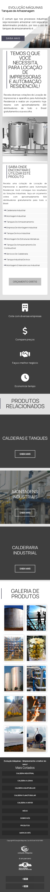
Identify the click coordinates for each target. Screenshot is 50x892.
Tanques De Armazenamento (19, 221)
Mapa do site (25, 833)
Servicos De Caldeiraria (16, 253)
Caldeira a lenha (25, 780)
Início (25, 811)
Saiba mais (13, 38)
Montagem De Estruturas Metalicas (21, 239)
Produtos (25, 825)
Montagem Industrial (15, 216)
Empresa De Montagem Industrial (20, 227)
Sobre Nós (25, 818)
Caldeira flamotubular (25, 795)
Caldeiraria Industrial (14, 210)
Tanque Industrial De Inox (17, 259)
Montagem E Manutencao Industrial (22, 265)
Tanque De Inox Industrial (17, 233)
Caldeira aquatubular (25, 788)
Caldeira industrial (25, 773)
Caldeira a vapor (25, 802)
